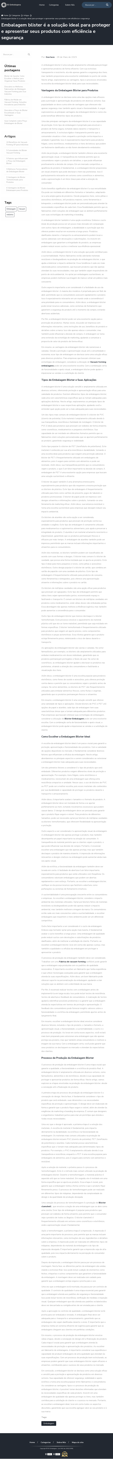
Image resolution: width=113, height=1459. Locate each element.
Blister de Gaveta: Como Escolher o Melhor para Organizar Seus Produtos (14, 78)
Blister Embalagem (74, 718)
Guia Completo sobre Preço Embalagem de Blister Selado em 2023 (15, 123)
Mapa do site (76, 1442)
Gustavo (50, 57)
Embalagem (11, 209)
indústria (10, 215)
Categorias (54, 4)
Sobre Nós (70, 4)
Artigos (10, 136)
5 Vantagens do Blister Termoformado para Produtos (15, 179)
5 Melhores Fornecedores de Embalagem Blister (16, 170)
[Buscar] (107, 5)
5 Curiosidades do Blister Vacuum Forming (16, 151)
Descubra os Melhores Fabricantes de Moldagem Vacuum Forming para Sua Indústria (15, 90)
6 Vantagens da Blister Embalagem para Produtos (17, 189)
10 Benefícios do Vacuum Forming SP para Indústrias (17, 143)
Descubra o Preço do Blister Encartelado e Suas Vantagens (16, 112)
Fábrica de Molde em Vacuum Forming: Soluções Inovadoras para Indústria (15, 102)
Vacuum (22, 209)
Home (41, 4)
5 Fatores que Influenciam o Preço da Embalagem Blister (17, 161)
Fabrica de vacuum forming (72, 961)
